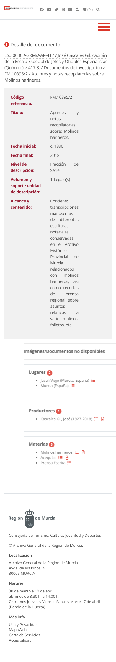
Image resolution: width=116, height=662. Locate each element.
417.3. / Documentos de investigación (65, 68)
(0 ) (87, 9)
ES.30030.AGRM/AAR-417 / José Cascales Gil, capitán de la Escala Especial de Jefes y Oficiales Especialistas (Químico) (55, 61)
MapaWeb (18, 629)
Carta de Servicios (24, 635)
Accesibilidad (20, 640)
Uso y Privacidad (23, 624)
